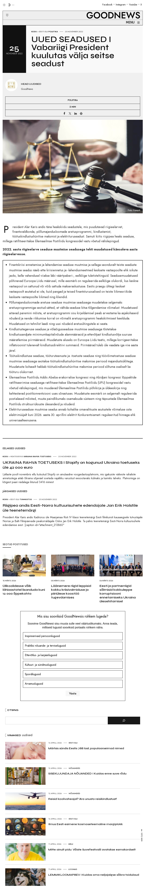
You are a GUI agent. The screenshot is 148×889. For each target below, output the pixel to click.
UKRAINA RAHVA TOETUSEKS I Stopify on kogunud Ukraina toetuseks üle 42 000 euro (71, 465)
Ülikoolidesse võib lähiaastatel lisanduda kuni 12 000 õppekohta (24, 589)
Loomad (72, 869)
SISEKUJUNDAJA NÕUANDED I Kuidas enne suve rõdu (87, 773)
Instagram (121, 4)
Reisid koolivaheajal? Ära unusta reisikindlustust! (82, 799)
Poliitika (53, 31)
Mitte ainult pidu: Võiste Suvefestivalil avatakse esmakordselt (92, 849)
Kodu (34, 31)
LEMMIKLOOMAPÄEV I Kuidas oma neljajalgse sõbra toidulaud (93, 874)
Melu (70, 844)
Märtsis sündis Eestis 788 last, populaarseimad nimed (86, 748)
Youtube (133, 4)
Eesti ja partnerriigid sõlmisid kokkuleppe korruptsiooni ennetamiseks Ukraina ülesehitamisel (118, 593)
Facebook (107, 4)
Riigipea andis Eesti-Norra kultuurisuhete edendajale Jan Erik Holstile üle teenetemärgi (70, 508)
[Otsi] (124, 720)
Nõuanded (74, 768)
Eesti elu (43, 31)
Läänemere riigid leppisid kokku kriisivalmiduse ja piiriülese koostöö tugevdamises (71, 591)
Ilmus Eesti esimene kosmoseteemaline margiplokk (85, 824)
